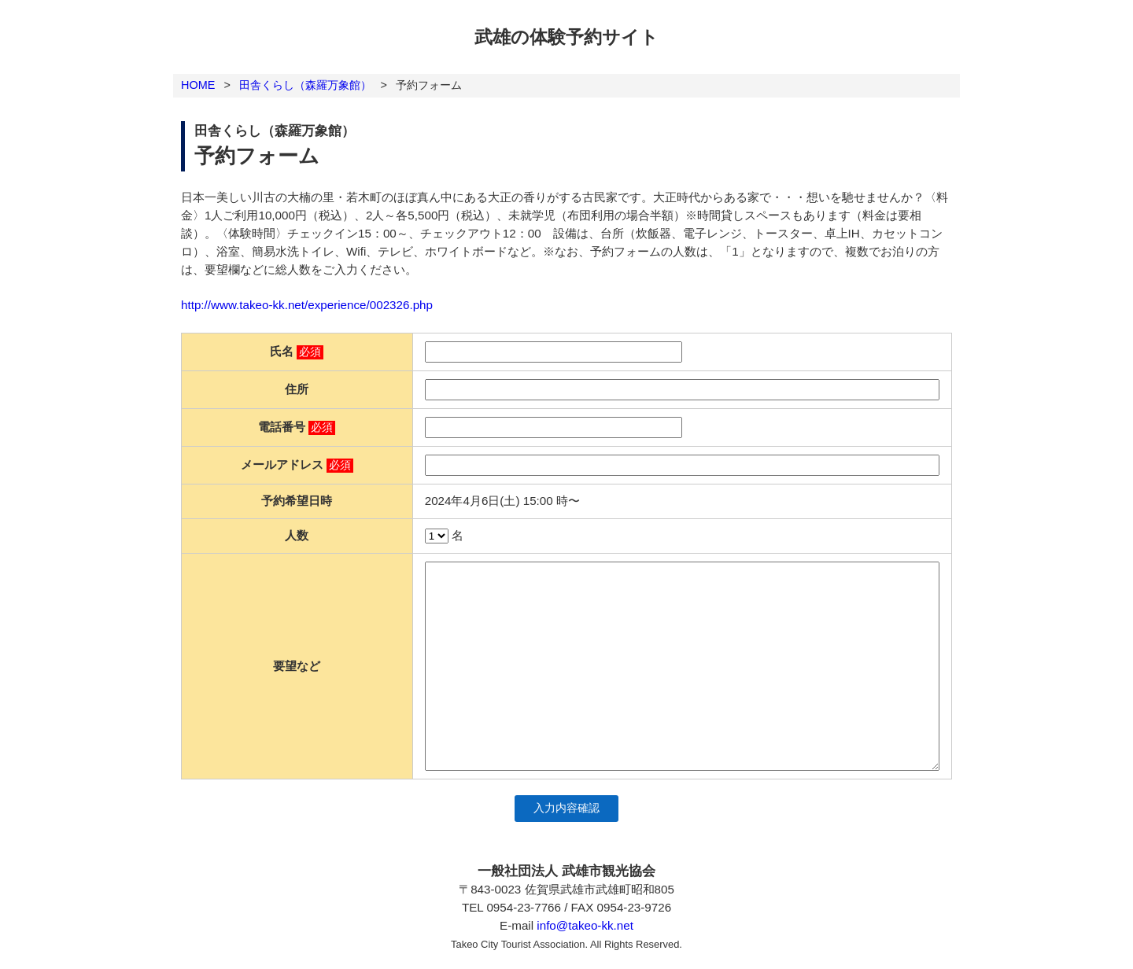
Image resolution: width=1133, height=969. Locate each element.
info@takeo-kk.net (585, 925)
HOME (198, 85)
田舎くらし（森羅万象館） (305, 85)
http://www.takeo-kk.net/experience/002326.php (307, 304)
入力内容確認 (566, 808)
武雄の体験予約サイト (566, 37)
